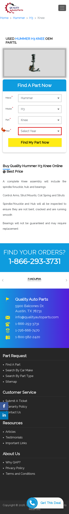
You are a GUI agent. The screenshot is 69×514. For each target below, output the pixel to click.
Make (9, 98)
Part (8, 120)
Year (8, 131)
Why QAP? (13, 462)
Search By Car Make (19, 370)
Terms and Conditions (20, 473)
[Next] (66, 280)
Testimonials (14, 437)
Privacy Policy (15, 468)
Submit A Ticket (16, 401)
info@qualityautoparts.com (37, 317)
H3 (31, 18)
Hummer (19, 18)
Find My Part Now (35, 142)
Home (4, 18)
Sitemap (11, 381)
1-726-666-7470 (27, 330)
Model (9, 109)
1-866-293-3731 (35, 261)
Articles (11, 431)
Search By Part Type (19, 376)
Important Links (16, 443)
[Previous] (3, 280)
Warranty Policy (16, 406)
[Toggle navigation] (62, 8)
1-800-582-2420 (27, 337)
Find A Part (13, 364)
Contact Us (13, 412)
